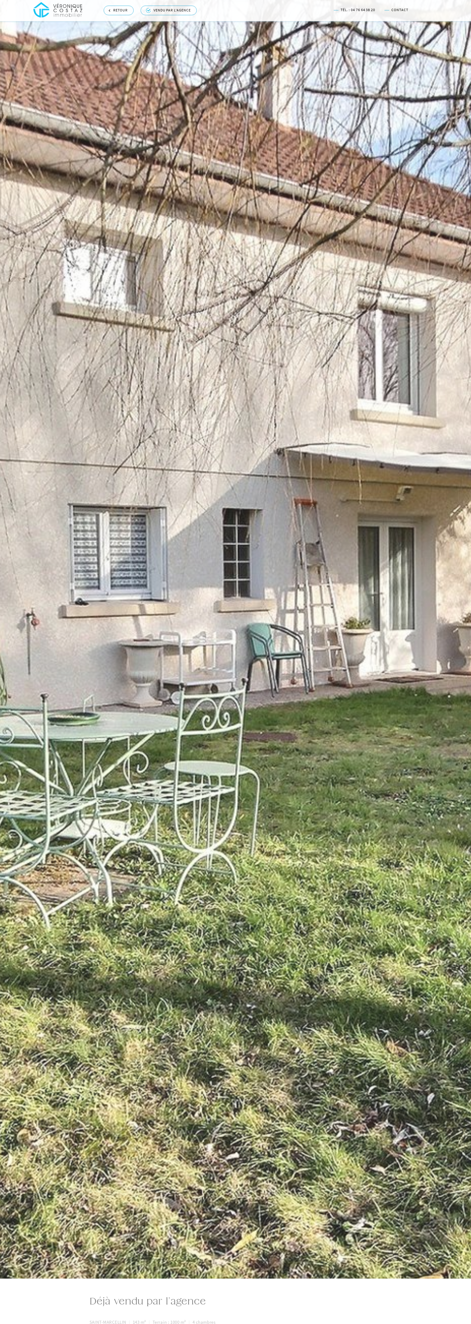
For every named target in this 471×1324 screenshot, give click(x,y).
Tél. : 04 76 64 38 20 (354, 9)
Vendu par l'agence (168, 9)
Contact (396, 9)
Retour (118, 9)
